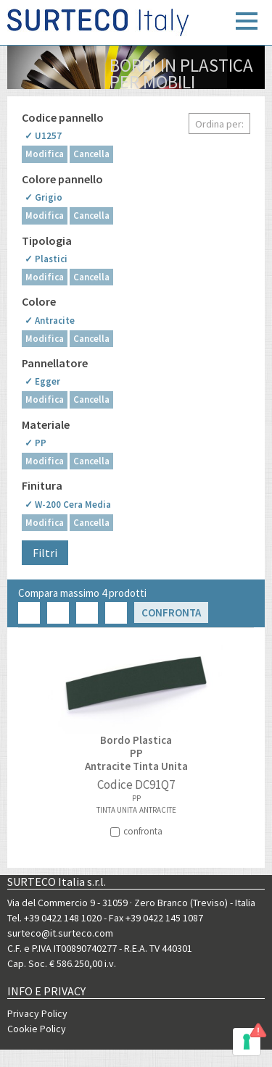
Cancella (91, 154)
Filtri (45, 552)
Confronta (171, 612)
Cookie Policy (36, 1028)
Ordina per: (219, 123)
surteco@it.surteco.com (60, 933)
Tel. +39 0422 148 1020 (54, 917)
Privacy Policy (37, 1013)
